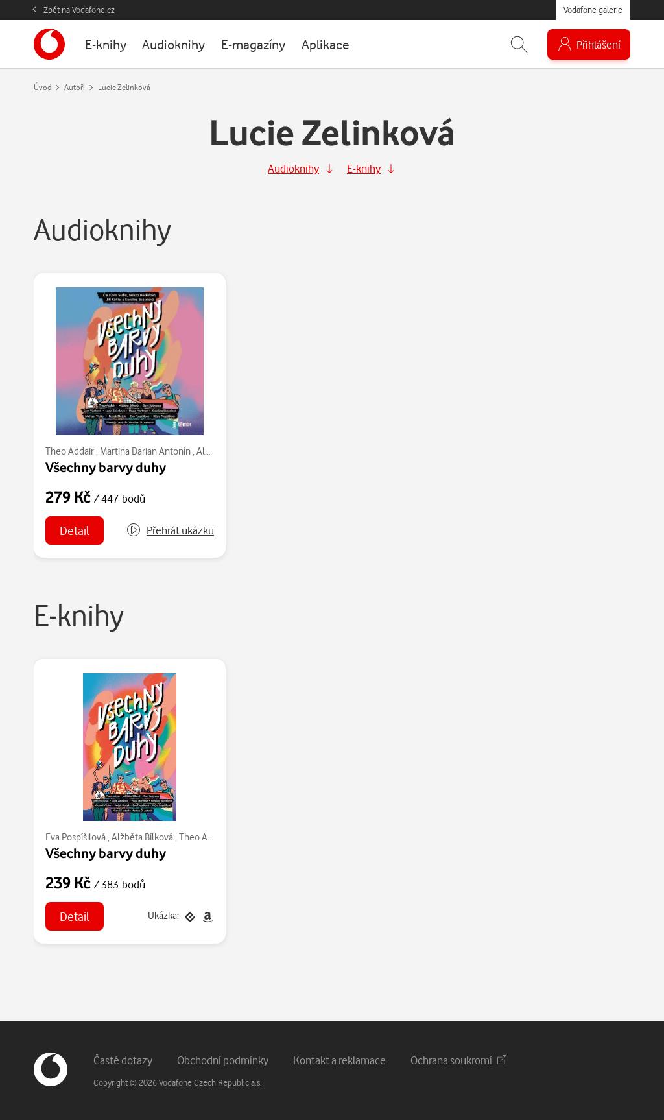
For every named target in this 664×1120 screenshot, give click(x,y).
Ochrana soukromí (458, 1060)
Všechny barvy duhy (105, 467)
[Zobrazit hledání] (519, 44)
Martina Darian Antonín (145, 451)
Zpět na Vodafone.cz (79, 10)
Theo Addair (69, 451)
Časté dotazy (122, 1060)
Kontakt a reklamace (339, 1060)
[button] (170, 530)
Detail (74, 530)
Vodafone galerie (592, 10)
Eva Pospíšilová (75, 837)
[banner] (49, 44)
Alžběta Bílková (142, 837)
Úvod (42, 87)
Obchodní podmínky (222, 1060)
